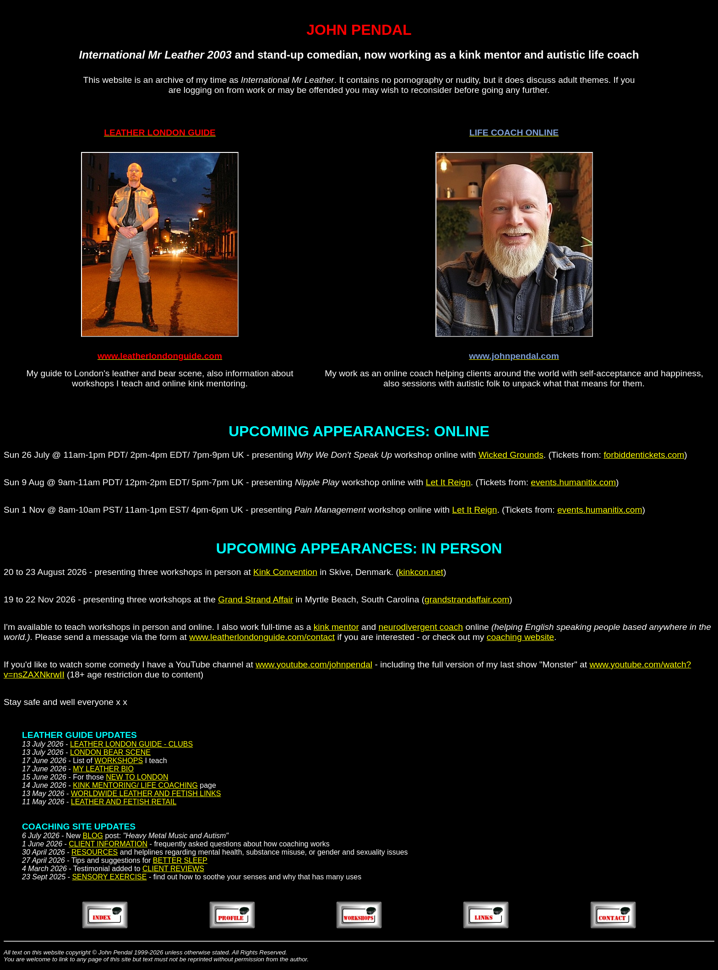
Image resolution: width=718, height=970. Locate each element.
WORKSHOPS (118, 760)
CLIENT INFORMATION (108, 844)
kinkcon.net (421, 572)
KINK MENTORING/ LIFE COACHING (135, 785)
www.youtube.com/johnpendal (314, 664)
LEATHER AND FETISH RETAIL (124, 802)
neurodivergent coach (421, 627)
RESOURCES (94, 852)
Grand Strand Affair (255, 599)
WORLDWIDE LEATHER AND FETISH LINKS (146, 793)
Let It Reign (448, 482)
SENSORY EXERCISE (109, 877)
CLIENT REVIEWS (173, 868)
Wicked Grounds (511, 455)
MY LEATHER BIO (103, 769)
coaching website (520, 637)
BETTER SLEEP (180, 860)
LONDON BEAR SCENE (110, 752)
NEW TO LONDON (137, 777)
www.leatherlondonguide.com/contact (262, 637)
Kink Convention (285, 572)
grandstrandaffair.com (466, 599)
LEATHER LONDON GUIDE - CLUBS (131, 744)
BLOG (93, 836)
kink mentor (336, 627)
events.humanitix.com (573, 482)
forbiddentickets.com (644, 455)
